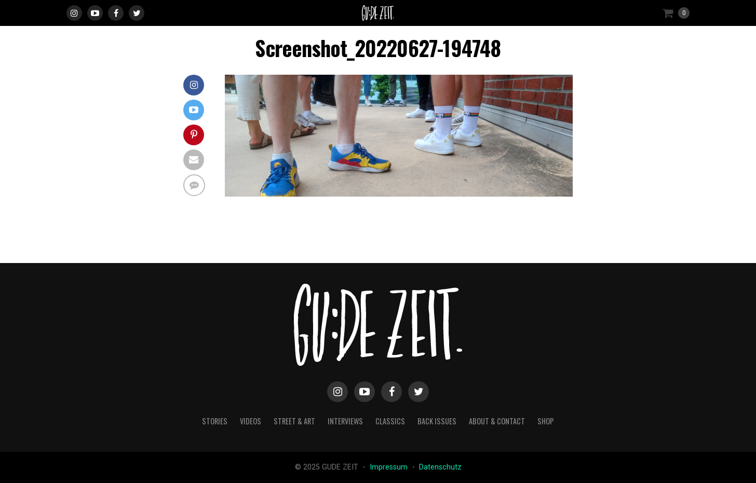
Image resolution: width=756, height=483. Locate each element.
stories (214, 421)
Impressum (390, 467)
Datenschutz (440, 467)
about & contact (497, 421)
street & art (294, 421)
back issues (436, 421)
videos (250, 421)
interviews (345, 421)
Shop (545, 421)
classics (390, 421)
